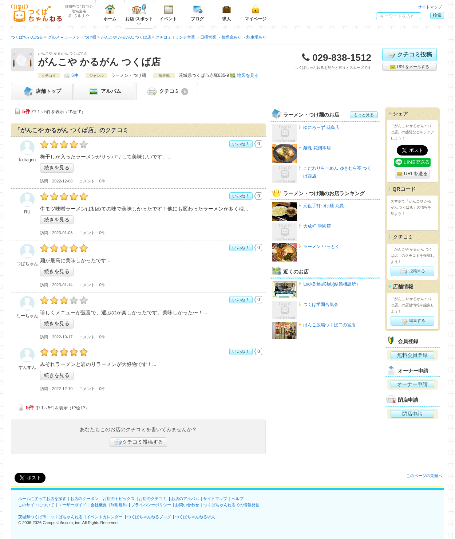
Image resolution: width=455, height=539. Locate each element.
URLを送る (412, 174)
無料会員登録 (412, 355)
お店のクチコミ (153, 498)
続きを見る (57, 167)
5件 (74, 75)
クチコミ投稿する (138, 442)
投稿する (412, 271)
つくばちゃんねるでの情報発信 (231, 505)
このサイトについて (36, 505)
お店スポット (139, 12)
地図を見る (248, 75)
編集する (412, 320)
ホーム (110, 12)
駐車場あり (256, 37)
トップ (42, 91)
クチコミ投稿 (409, 54)
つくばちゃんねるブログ (149, 517)
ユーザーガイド (72, 505)
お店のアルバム (185, 498)
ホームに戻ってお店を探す (42, 498)
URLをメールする (409, 67)
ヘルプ (238, 498)
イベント (168, 12)
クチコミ (167, 91)
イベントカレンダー (105, 517)
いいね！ (241, 143)
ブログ (197, 12)
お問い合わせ (187, 505)
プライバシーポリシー (151, 505)
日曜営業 (208, 37)
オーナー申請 (412, 384)
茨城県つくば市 (32, 517)
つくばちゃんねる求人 (195, 517)
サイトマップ (430, 7)
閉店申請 (412, 414)
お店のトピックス (119, 498)
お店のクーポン (84, 498)
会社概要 (99, 505)
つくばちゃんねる (67, 517)
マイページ (255, 12)
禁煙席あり (231, 37)
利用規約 (119, 505)
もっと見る (364, 115)
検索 (437, 15)
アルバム (104, 91)
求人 (226, 12)
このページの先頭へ (424, 475)
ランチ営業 (185, 37)
